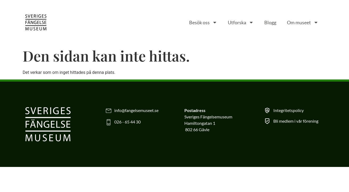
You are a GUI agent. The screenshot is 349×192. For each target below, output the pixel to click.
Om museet (302, 22)
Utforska (241, 22)
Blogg (270, 22)
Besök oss (203, 22)
